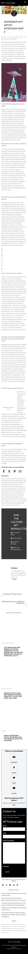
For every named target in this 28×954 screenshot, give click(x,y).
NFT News (6, 643)
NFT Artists (4, 38)
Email (4, 833)
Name (4, 825)
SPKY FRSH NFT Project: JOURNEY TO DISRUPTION (13, 602)
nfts (8, 39)
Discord (14, 772)
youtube (14, 793)
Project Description (8, 840)
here (14, 805)
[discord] (10, 884)
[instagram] (6, 884)
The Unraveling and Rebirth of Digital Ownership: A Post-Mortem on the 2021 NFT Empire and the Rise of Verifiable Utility (13, 652)
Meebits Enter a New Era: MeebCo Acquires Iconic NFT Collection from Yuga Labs (13, 695)
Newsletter (14, 762)
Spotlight (11, 643)
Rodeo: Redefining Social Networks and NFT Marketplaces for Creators (13, 738)
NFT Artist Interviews (19, 36)
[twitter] (2, 884)
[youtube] (13, 884)
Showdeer (13, 39)
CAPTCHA (6, 866)
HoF (2, 643)
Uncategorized (13, 38)
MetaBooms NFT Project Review (12, 594)
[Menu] (25, 2)
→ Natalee (14, 579)
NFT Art (10, 36)
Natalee (3, 36)
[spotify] (17, 884)
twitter (14, 783)
